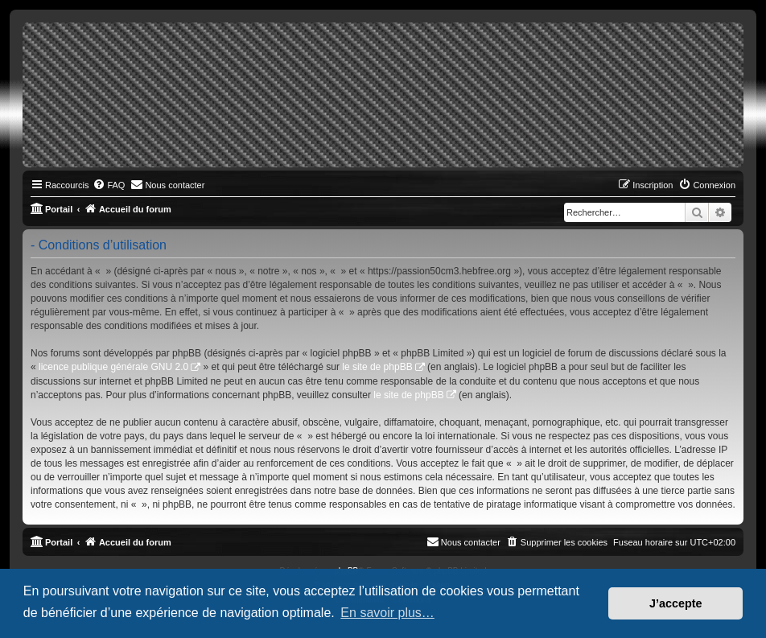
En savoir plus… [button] (387, 612)
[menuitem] (109, 185)
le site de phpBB (377, 367)
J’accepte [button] (675, 603)
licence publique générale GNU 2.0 (113, 367)
